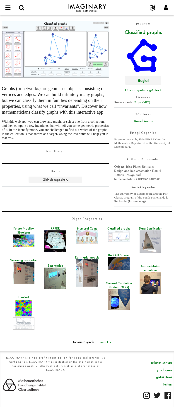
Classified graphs (143, 32)
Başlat (143, 80)
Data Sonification (150, 228)
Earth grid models (87, 257)
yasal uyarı (164, 370)
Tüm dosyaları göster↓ (143, 90)
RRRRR (55, 228)
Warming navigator (23, 260)
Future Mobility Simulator (23, 230)
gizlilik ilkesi (164, 377)
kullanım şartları (161, 363)
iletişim (167, 384)
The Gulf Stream (119, 255)
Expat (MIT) (142, 102)
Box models (55, 265)
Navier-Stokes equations (150, 268)
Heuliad (23, 297)
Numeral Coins (87, 228)
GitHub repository (55, 179)
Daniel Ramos (143, 121)
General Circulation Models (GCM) (119, 285)
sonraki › (105, 342)
